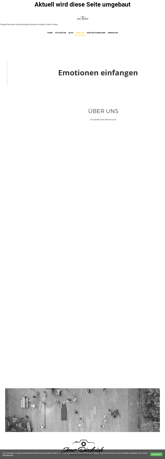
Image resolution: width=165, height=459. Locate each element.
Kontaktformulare (96, 33)
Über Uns (80, 33)
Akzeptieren (156, 454)
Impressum (113, 33)
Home (49, 33)
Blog (71, 33)
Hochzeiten (60, 33)
